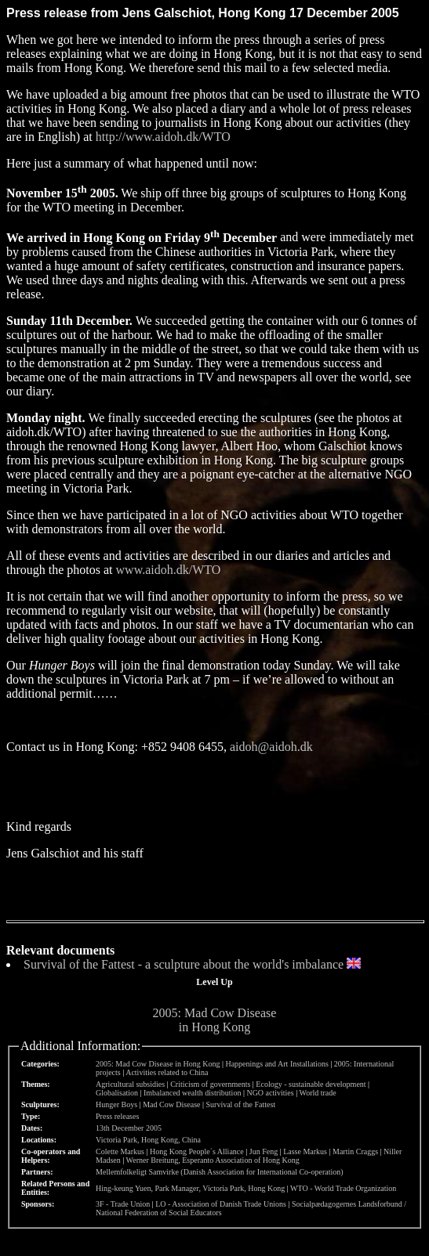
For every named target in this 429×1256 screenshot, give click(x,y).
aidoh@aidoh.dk (271, 746)
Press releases (117, 1116)
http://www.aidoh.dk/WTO (163, 136)
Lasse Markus (305, 1151)
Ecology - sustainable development (310, 1084)
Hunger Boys (116, 1104)
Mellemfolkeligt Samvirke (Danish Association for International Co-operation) (219, 1172)
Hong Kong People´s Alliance (197, 1151)
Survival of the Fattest (240, 1104)
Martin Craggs (355, 1151)
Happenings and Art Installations (276, 1063)
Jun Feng (263, 1151)
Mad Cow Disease (171, 1104)
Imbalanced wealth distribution (192, 1092)
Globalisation (117, 1092)
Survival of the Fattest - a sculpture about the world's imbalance (184, 964)
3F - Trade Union (123, 1204)
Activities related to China (166, 1072)
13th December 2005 (129, 1128)
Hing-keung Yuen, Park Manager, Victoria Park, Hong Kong (190, 1188)
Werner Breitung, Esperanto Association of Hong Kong (213, 1160)
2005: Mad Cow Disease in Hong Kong (215, 1020)
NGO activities (269, 1092)
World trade (318, 1092)
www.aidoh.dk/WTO (168, 569)
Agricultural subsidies (130, 1084)
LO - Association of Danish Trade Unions (220, 1204)
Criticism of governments (210, 1084)
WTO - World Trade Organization (343, 1188)
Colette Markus (120, 1151)
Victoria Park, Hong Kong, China (148, 1139)
